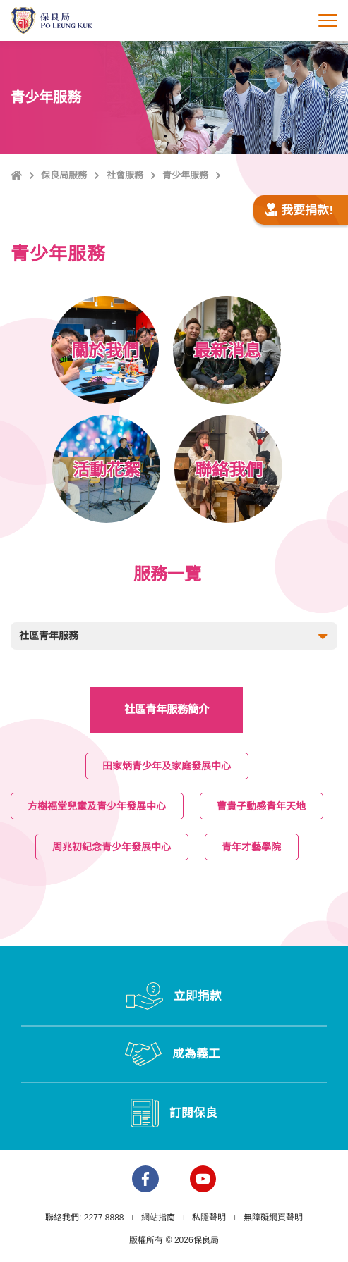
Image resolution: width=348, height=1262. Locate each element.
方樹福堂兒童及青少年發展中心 (97, 806)
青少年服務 (185, 175)
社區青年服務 (174, 637)
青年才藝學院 (252, 846)
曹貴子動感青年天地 (261, 806)
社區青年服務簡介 (166, 709)
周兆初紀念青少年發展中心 (112, 846)
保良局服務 (64, 175)
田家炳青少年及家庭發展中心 (167, 765)
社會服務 (125, 175)
